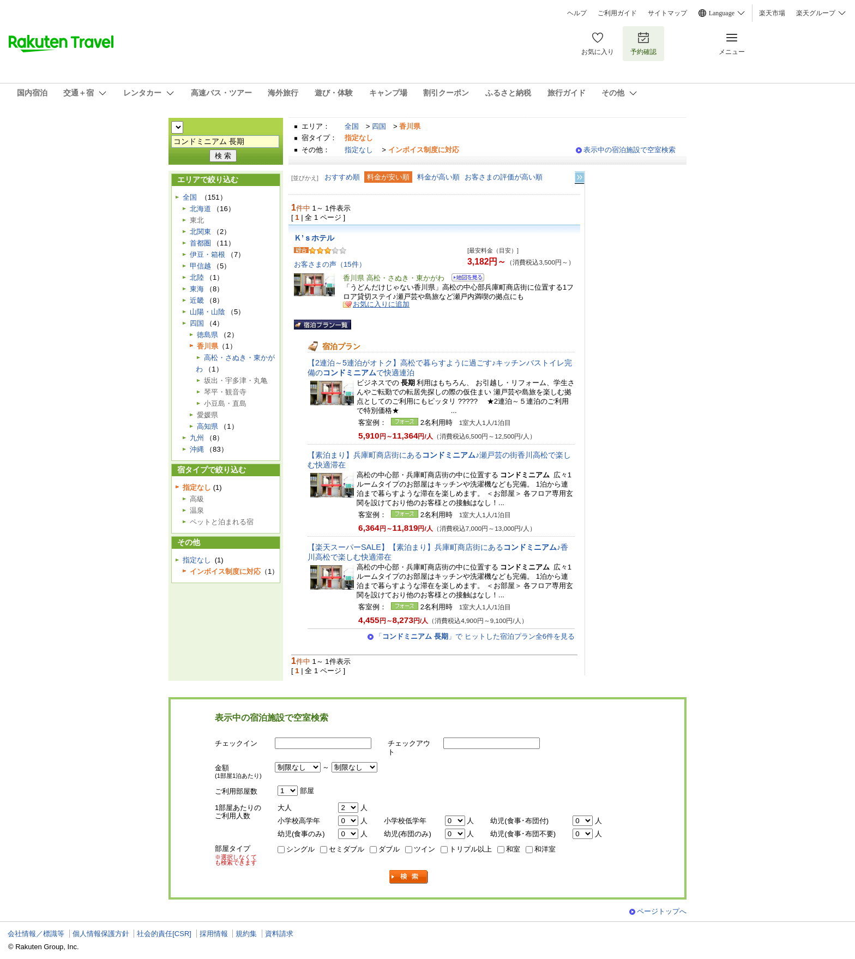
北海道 (200, 209)
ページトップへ (662, 911)
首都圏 (200, 243)
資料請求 (279, 934)
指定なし (359, 150)
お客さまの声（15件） (330, 264)
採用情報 (214, 934)
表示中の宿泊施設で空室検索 (629, 150)
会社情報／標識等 (36, 934)
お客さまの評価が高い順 (504, 177)
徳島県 (207, 335)
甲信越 (200, 266)
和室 (513, 849)
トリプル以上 (470, 849)
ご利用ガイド (617, 13)
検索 (409, 877)
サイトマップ (667, 13)
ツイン (424, 849)
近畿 (197, 300)
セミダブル (346, 849)
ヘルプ (577, 13)
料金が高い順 (438, 177)
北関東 (200, 231)
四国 (379, 126)
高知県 (207, 426)
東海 (197, 289)
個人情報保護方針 (101, 934)
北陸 (197, 277)
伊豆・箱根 (207, 254)
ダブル (389, 849)
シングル (300, 849)
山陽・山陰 (207, 312)
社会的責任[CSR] (164, 934)
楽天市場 (772, 13)
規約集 (246, 934)
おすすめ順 (342, 177)
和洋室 (545, 849)
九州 (197, 438)
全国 (352, 126)
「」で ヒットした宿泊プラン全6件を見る (475, 636)
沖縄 (197, 449)
